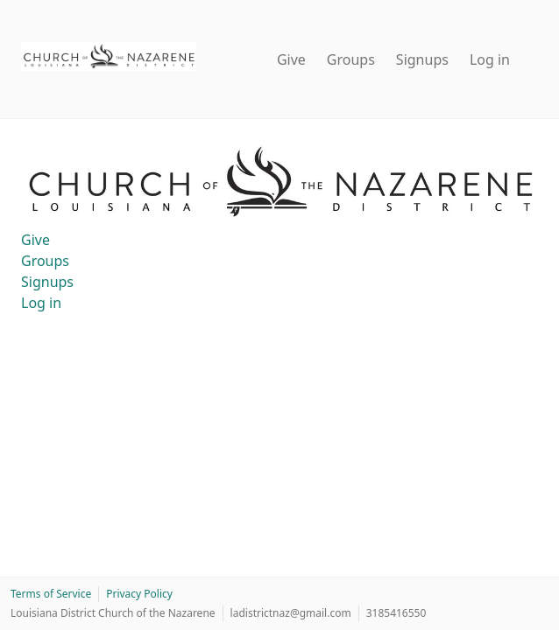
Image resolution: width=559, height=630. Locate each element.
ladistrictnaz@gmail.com (290, 613)
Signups (422, 59)
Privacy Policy (139, 593)
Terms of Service (51, 593)
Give (291, 59)
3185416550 (396, 613)
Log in (490, 59)
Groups (351, 59)
